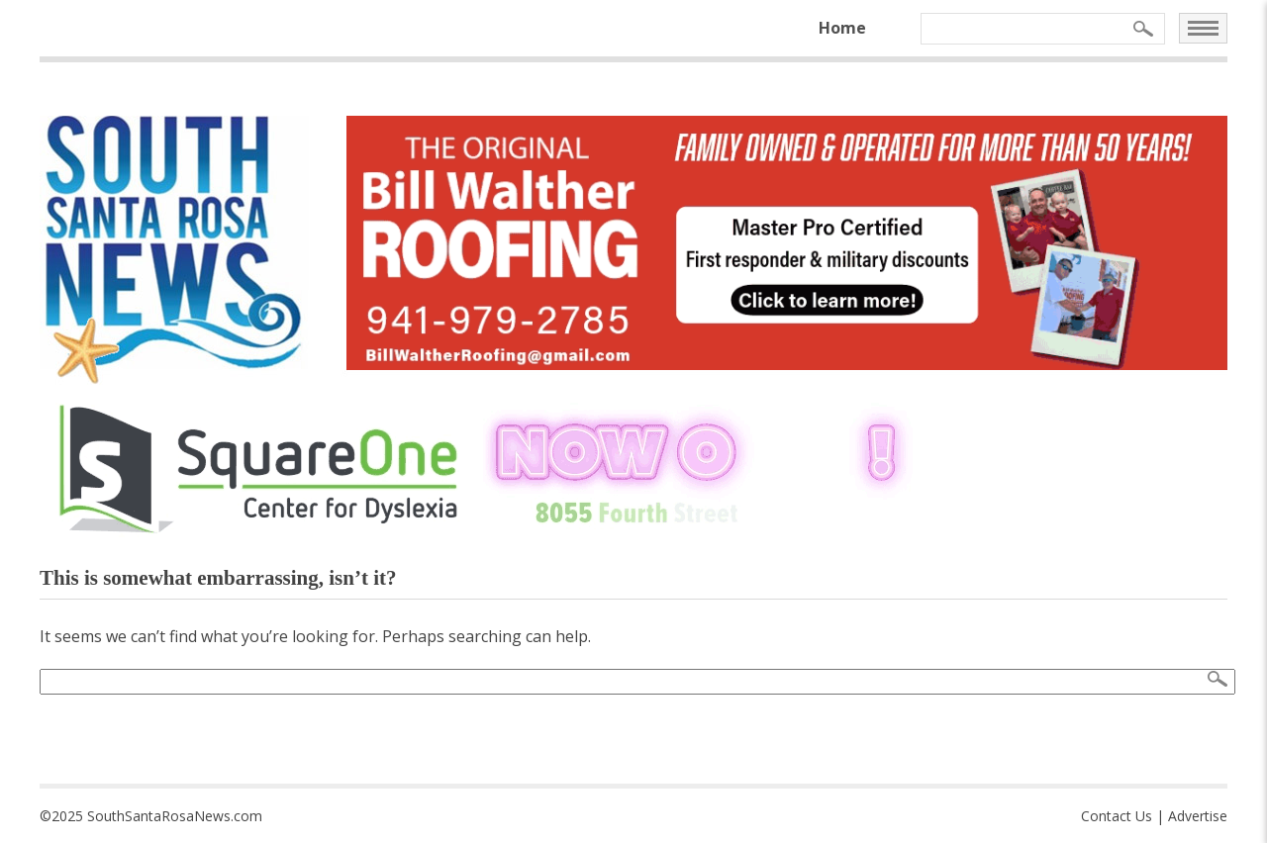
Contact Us (1116, 815)
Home (842, 28)
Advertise (1197, 815)
